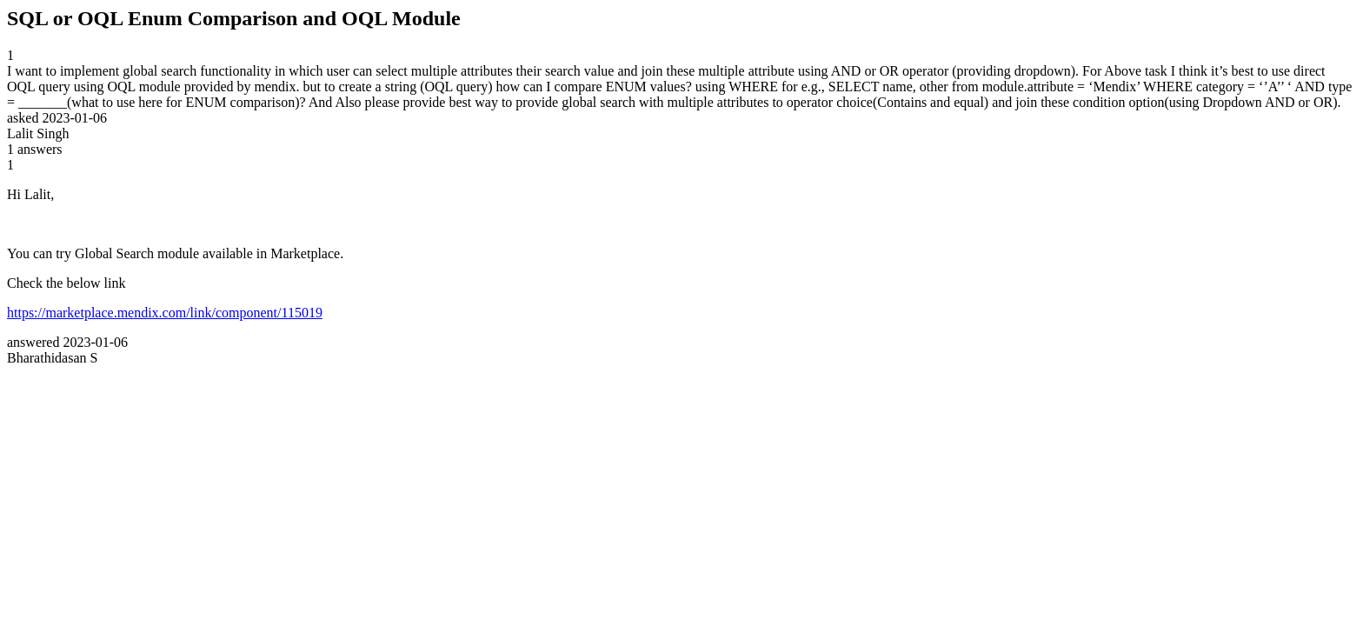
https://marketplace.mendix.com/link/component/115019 (164, 312)
